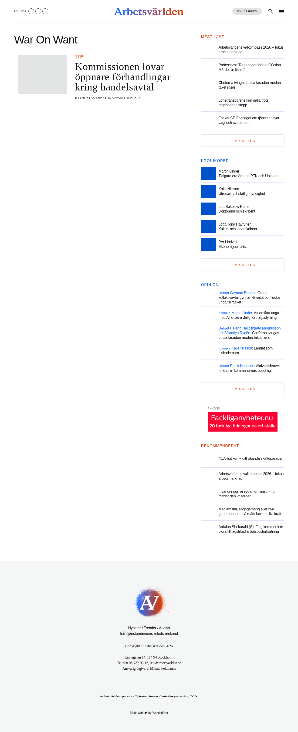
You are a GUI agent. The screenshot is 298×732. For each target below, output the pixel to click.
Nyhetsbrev (247, 11)
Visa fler (245, 141)
